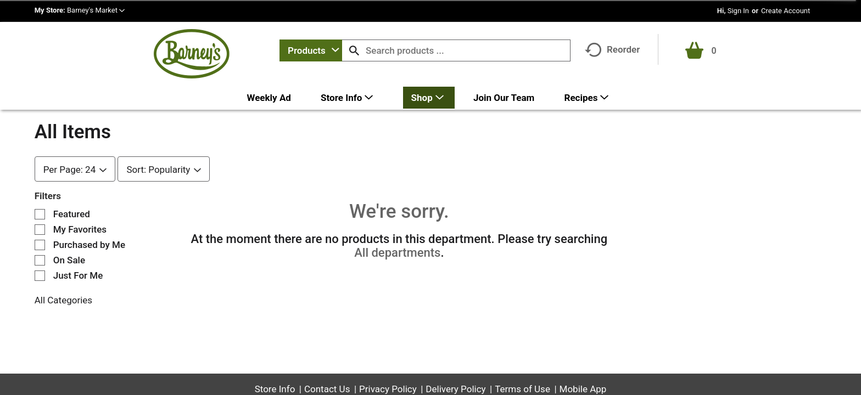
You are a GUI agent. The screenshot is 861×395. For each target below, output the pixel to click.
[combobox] (310, 50)
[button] (96, 10)
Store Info (275, 388)
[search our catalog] (354, 50)
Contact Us (327, 388)
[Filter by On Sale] (40, 260)
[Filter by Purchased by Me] (40, 245)
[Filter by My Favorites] (40, 229)
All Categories (63, 300)
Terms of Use (522, 388)
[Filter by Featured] (40, 214)
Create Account (785, 11)
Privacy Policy (388, 388)
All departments (397, 252)
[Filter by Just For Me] (40, 275)
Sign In (738, 11)
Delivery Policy (455, 388)
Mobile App (583, 388)
